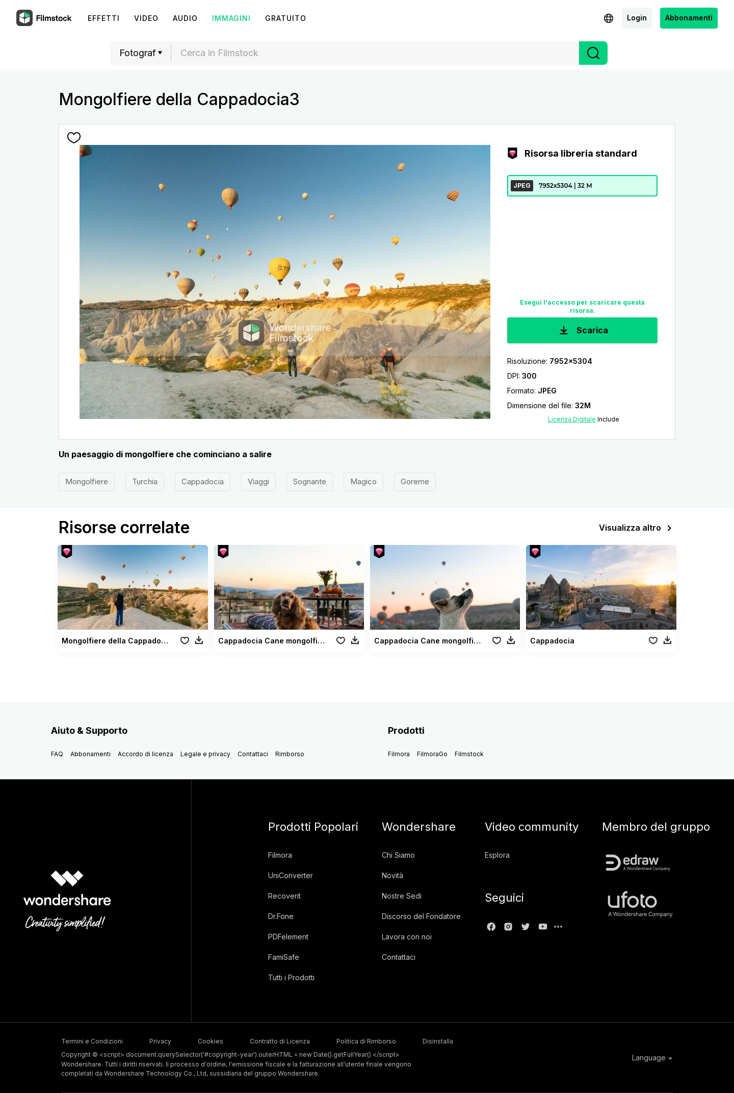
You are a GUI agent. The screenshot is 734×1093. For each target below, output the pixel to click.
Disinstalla (438, 1041)
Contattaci (253, 754)
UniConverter (290, 875)
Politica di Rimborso (366, 1041)
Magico (363, 481)
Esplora (497, 855)
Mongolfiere (86, 481)
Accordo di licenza (145, 754)
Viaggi (258, 481)
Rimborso (289, 754)
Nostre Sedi (402, 895)
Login (637, 17)
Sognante (309, 481)
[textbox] (375, 53)
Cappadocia (202, 481)
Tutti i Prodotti (291, 977)
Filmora (399, 754)
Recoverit (284, 895)
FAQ (57, 754)
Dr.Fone (281, 916)
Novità (392, 875)
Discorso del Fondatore (421, 916)
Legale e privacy (205, 754)
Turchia (145, 481)
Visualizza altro (637, 528)
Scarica (582, 331)
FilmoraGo (432, 754)
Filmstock (469, 754)
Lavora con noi (407, 936)
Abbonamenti (689, 17)
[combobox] (375, 53)
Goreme (415, 481)
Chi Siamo (398, 855)
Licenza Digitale (572, 419)
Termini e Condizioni (92, 1041)
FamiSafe (283, 957)
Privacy (160, 1041)
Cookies (210, 1041)
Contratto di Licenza (280, 1041)
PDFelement (288, 936)
